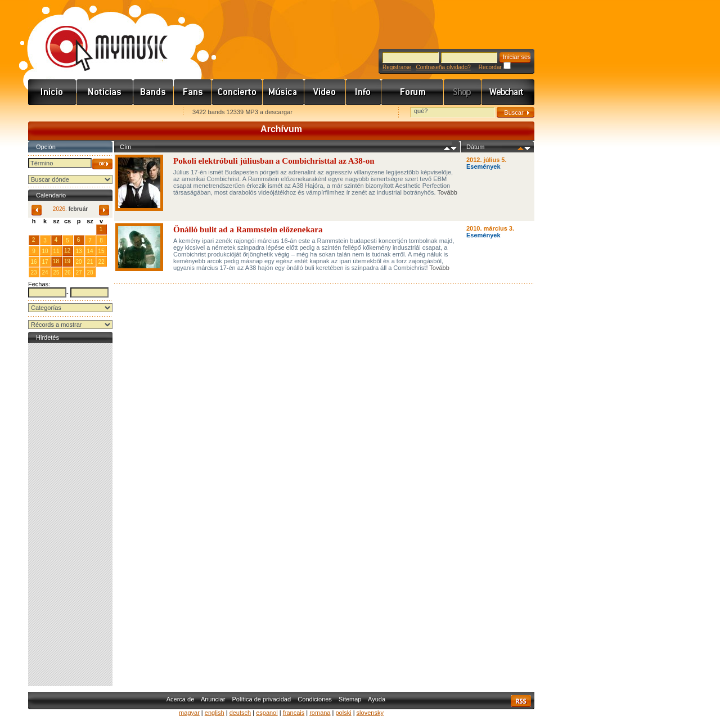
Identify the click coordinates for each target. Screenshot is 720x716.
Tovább (447, 192)
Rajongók (193, 92)
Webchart (508, 92)
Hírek (104, 92)
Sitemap (350, 699)
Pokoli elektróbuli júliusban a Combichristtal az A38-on (274, 160)
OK (102, 164)
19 (67, 261)
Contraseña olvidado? (443, 67)
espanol (267, 712)
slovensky (370, 712)
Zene (283, 92)
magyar (189, 712)
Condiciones (315, 699)
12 (67, 250)
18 (56, 261)
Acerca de (180, 699)
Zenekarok (153, 92)
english (214, 712)
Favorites (51, 113)
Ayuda (376, 699)
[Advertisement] (70, 514)
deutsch (240, 712)
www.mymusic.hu (97, 36)
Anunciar (213, 699)
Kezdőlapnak (99, 113)
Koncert (237, 92)
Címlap (52, 92)
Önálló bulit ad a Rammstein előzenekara (247, 229)
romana (319, 712)
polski (343, 712)
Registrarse (396, 67)
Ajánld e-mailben (147, 113)
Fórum (412, 92)
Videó (325, 92)
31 (90, 229)
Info (363, 92)
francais (294, 712)
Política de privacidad (261, 699)
